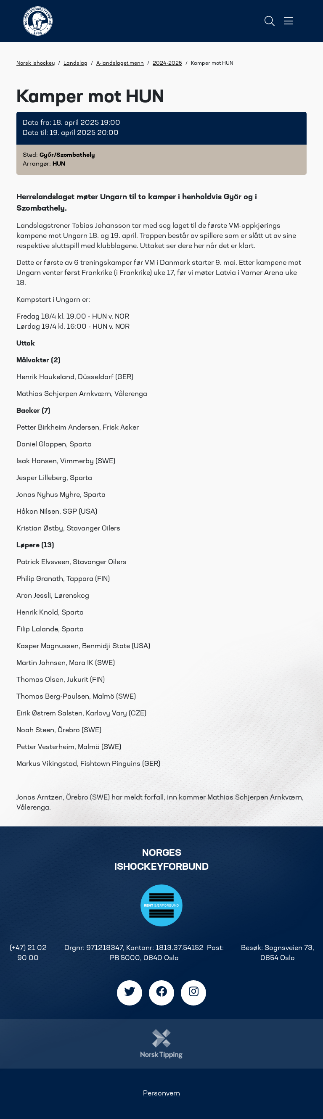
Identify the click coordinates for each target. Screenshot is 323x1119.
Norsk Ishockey (35, 63)
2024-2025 (167, 63)
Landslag (75, 63)
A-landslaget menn (120, 63)
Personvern (161, 1093)
